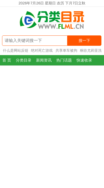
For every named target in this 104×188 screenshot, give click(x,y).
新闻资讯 (44, 60)
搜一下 (84, 40)
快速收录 (84, 60)
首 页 (6, 60)
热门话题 (64, 60)
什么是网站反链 (15, 50)
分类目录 (23, 60)
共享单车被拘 (66, 50)
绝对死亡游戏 (42, 50)
